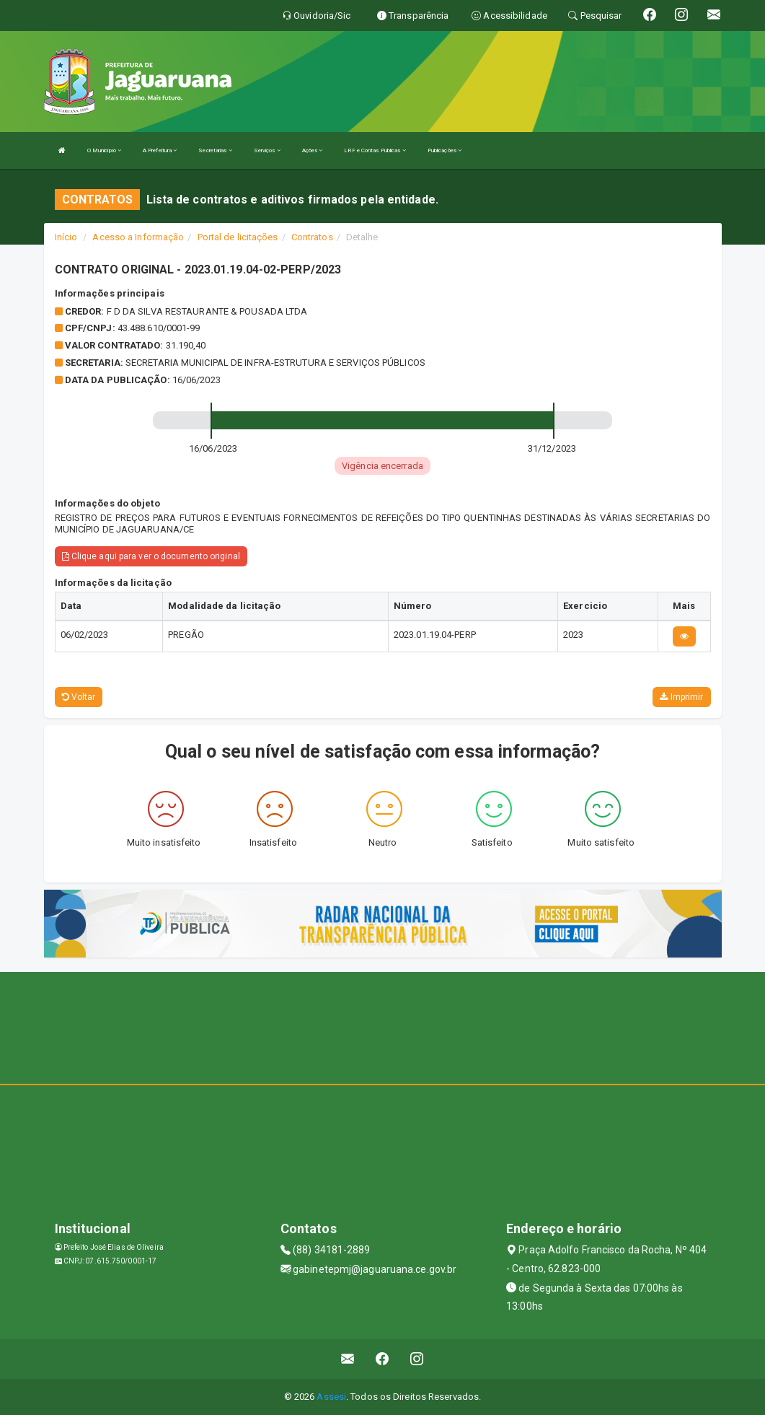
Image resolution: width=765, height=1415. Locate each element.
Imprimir (681, 697)
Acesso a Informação (138, 237)
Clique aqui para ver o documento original (151, 556)
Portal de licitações (238, 237)
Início (66, 237)
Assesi (331, 1396)
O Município (104, 150)
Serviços (267, 150)
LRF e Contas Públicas (374, 150)
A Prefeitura (160, 150)
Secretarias (214, 150)
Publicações (444, 150)
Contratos (312, 237)
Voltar (79, 697)
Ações (312, 150)
